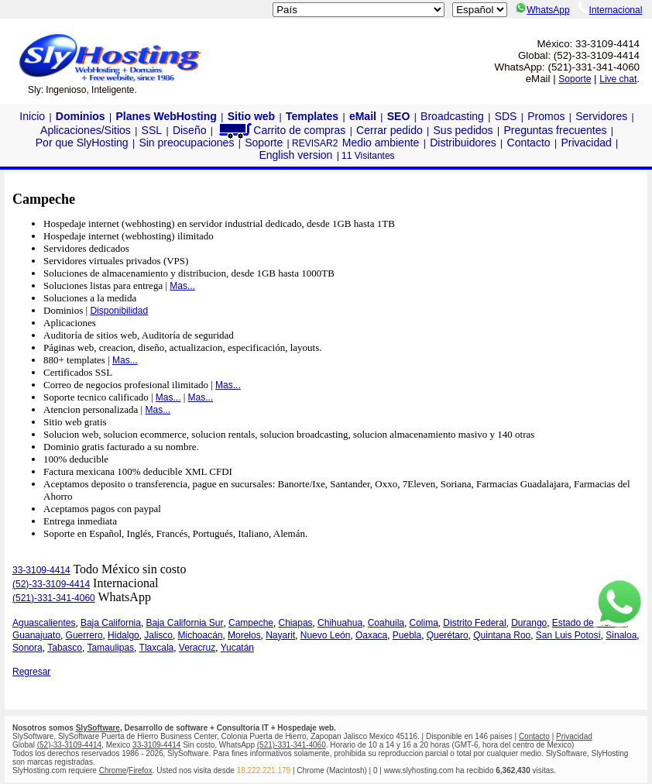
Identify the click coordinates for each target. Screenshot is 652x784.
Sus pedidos (463, 130)
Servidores (601, 116)
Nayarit (280, 635)
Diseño (190, 130)
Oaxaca (371, 635)
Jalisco (158, 635)
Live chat (618, 79)
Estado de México (589, 622)
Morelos (244, 635)
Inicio (32, 116)
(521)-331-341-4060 (53, 598)
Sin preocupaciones (186, 142)
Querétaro (447, 635)
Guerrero (84, 635)
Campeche (250, 622)
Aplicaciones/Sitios (85, 130)
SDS (506, 116)
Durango (529, 622)
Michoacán (199, 635)
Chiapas (296, 622)
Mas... (182, 285)
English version (295, 155)
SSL (152, 130)
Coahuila (386, 622)
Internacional (610, 10)
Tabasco (64, 647)
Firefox (141, 770)
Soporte (574, 79)
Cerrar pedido (389, 130)
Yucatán (237, 647)
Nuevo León (325, 635)
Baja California (111, 622)
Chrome (113, 770)
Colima (424, 622)
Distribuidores (463, 142)
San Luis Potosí (568, 635)
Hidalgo (123, 635)
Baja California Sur (184, 622)
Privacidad (586, 142)
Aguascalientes (43, 622)
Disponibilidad (119, 310)
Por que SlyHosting (82, 142)
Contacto (529, 142)
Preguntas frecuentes (554, 130)
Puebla (407, 635)
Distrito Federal (474, 622)
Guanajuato (36, 635)
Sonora (27, 647)
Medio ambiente (381, 142)
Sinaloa (621, 635)
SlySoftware (98, 728)
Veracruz (197, 647)
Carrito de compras (281, 130)
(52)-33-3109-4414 (51, 584)
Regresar (31, 671)
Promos (545, 116)
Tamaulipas (110, 647)
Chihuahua (339, 622)
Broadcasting (452, 116)
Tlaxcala (156, 647)
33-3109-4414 (41, 570)
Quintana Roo (501, 635)
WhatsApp (542, 10)
